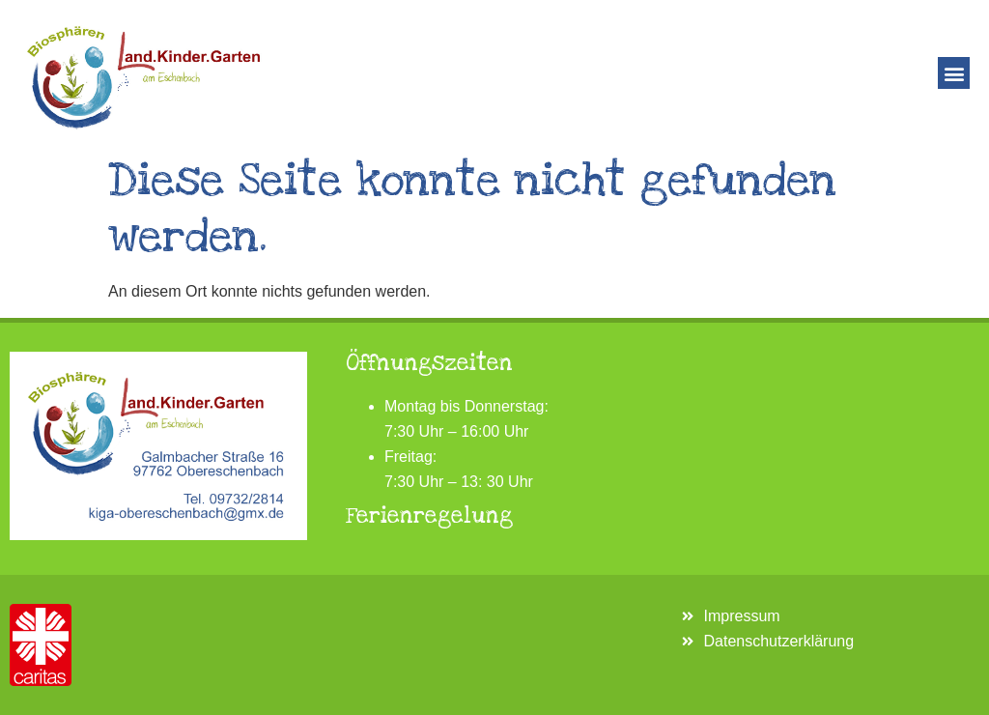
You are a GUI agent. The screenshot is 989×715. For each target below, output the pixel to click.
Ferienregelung (429, 515)
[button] (954, 73)
